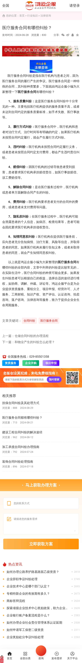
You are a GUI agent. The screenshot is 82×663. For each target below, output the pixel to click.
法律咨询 (45, 15)
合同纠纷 (29, 320)
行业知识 (32, 15)
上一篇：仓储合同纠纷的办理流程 (25, 336)
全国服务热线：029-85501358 (25, 356)
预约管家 (54, 379)
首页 (22, 15)
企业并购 (31, 363)
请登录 (74, 5)
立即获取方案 (41, 544)
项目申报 (51, 363)
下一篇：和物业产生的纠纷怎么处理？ (28, 342)
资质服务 (10, 363)
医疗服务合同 (49, 320)
